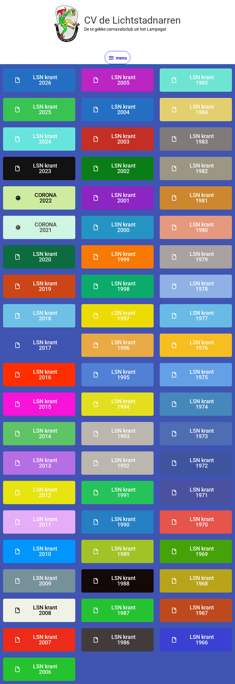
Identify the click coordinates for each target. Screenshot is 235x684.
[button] (39, 198)
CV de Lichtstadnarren (132, 20)
